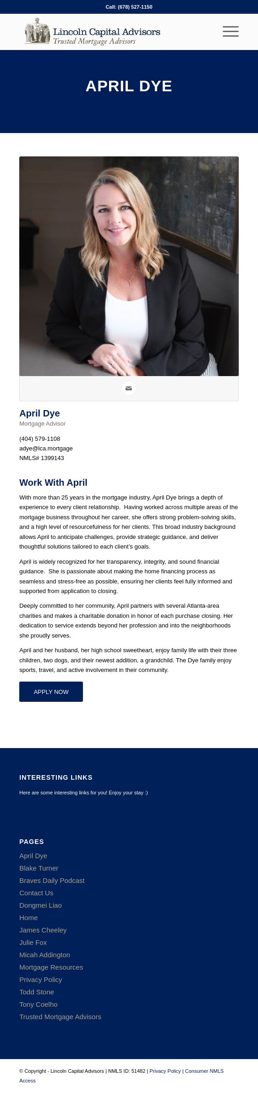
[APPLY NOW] (51, 692)
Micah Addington (44, 955)
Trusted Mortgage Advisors (60, 1017)
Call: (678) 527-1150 (128, 7)
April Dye (33, 856)
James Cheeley (42, 930)
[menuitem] (226, 31)
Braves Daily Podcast (52, 880)
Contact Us (36, 893)
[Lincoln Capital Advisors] (107, 31)
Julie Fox (33, 942)
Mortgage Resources (51, 967)
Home (28, 917)
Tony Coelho (38, 1004)
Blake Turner (38, 868)
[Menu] (226, 31)
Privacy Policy (40, 979)
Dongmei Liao (40, 905)
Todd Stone (36, 992)
